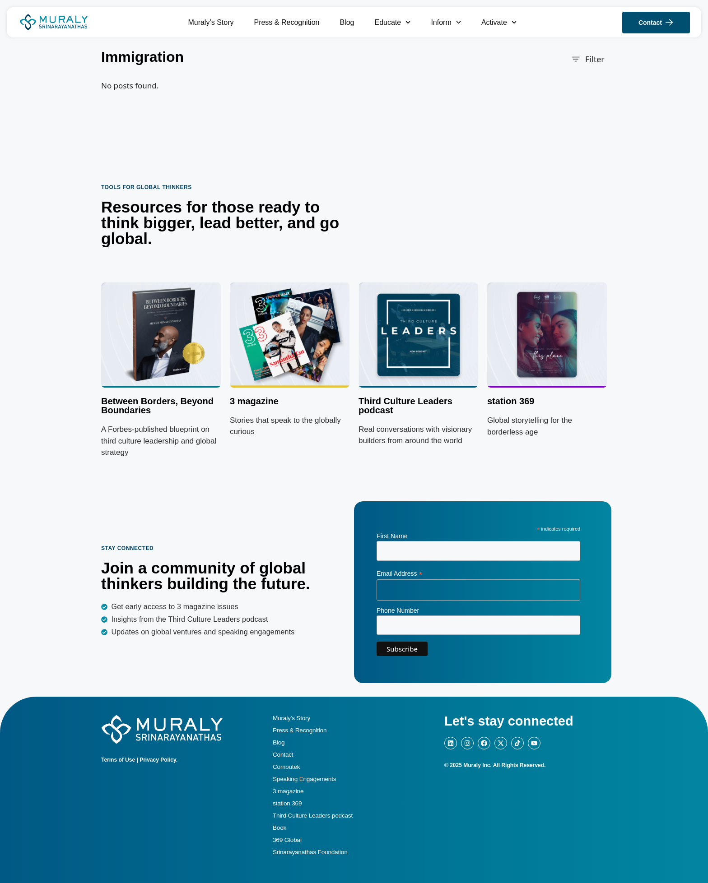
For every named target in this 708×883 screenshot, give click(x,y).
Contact (283, 754)
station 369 (287, 803)
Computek (286, 766)
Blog (347, 22)
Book (279, 827)
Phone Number (398, 610)
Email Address (400, 573)
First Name (392, 536)
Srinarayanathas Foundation (310, 852)
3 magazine (254, 401)
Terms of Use (118, 760)
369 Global (287, 840)
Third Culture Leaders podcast (405, 405)
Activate (499, 22)
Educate (392, 22)
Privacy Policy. (158, 760)
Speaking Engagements (304, 779)
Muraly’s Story (210, 22)
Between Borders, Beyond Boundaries (157, 405)
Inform (446, 22)
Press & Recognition (286, 22)
